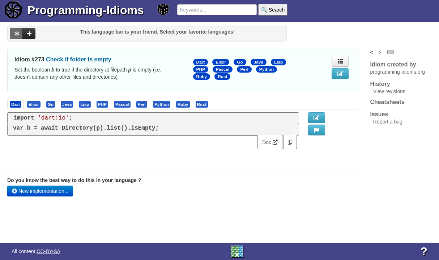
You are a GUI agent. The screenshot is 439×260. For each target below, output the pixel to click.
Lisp (278, 62)
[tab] (16, 104)
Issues (379, 114)
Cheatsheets (387, 102)
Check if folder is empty (78, 59)
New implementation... (40, 191)
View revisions (389, 91)
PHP (200, 69)
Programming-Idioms (85, 10)
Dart (200, 62)
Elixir (221, 62)
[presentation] (15, 104)
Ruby (201, 76)
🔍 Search (273, 10)
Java (258, 62)
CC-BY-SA (48, 251)
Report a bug (387, 122)
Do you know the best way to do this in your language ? (74, 180)
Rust (222, 76)
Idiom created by (393, 64)
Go (240, 62)
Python (266, 69)
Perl (244, 69)
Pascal (223, 69)
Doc (270, 142)
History (380, 84)
